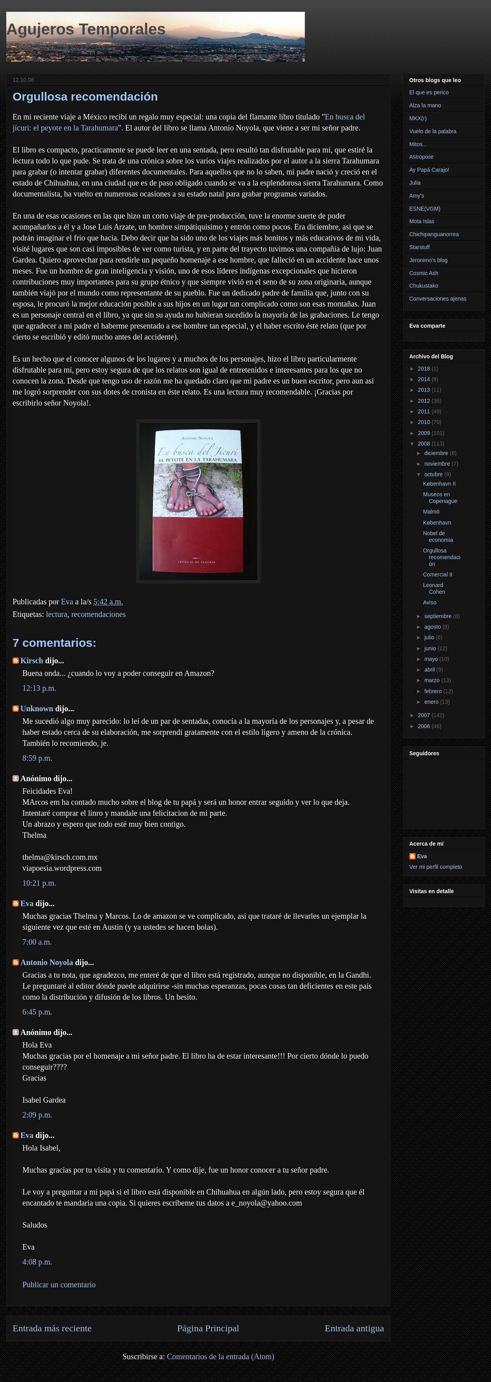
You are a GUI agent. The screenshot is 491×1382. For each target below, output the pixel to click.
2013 (425, 390)
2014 (425, 379)
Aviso (429, 602)
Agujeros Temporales (86, 29)
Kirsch (31, 660)
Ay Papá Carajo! (429, 170)
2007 (425, 715)
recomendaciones (98, 614)
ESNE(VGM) (424, 209)
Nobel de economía (438, 536)
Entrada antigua (354, 1328)
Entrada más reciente (52, 1328)
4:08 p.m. (37, 1261)
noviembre (437, 464)
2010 (425, 422)
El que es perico (429, 92)
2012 (425, 401)
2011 (425, 411)
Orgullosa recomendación (441, 557)
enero (432, 702)
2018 (425, 368)
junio (430, 648)
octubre (434, 474)
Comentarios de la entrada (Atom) (220, 1356)
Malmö (431, 511)
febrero (433, 691)
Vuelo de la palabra (432, 131)
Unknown (36, 708)
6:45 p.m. (37, 1012)
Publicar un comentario (59, 1284)
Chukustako (423, 286)
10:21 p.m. (39, 883)
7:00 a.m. (37, 942)
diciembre (437, 453)
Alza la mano (425, 105)
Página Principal (208, 1328)
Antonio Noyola (46, 962)
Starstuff (419, 247)
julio (430, 637)
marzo (432, 680)
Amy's (416, 196)
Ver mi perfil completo (435, 867)
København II (439, 484)
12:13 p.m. (39, 688)
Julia (415, 183)
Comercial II (438, 574)
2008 (425, 443)
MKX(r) (418, 118)
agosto (433, 627)
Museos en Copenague (440, 497)
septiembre (438, 616)
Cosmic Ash (423, 273)
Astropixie (421, 157)
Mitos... (418, 144)
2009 (425, 433)
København (437, 522)
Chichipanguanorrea (434, 234)
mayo (431, 659)
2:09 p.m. (37, 1114)
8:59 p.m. (37, 758)
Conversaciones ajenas (438, 298)
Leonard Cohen (434, 588)
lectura (56, 614)
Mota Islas (421, 221)
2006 (425, 726)
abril (430, 669)
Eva (26, 903)
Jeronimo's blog (428, 260)
